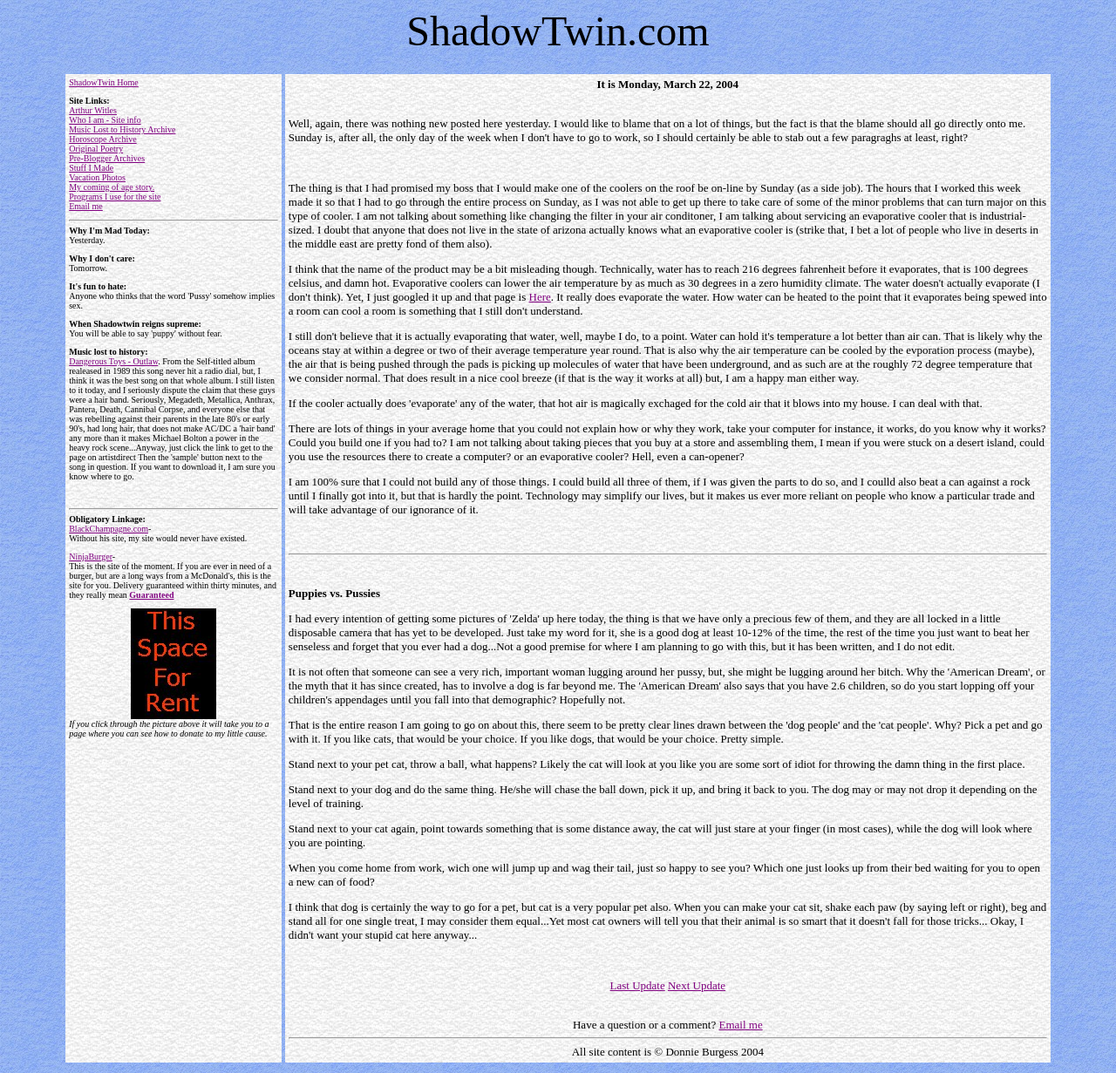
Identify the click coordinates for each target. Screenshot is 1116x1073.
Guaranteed (151, 595)
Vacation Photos (97, 177)
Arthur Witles (93, 110)
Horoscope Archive (102, 139)
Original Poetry (96, 148)
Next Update (696, 985)
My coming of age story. (111, 187)
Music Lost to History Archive (122, 129)
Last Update (637, 985)
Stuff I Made (91, 168)
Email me (86, 206)
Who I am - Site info (104, 120)
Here (540, 296)
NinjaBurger (90, 556)
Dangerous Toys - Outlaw (113, 361)
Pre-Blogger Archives (107, 158)
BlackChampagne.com (108, 528)
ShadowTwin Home (104, 82)
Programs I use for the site (114, 196)
